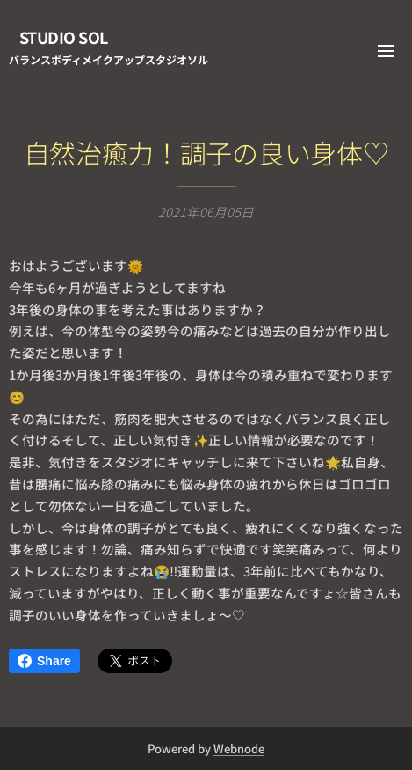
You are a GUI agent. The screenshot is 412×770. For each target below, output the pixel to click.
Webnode (238, 748)
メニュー (386, 51)
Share (44, 661)
